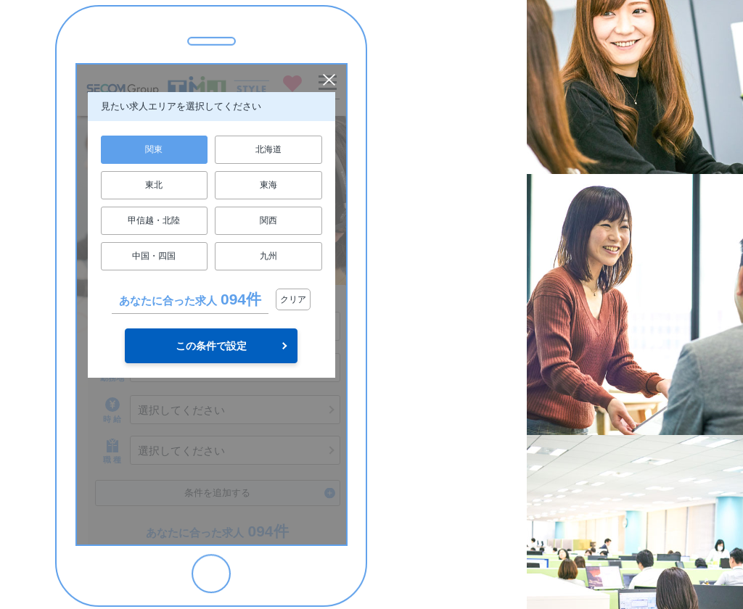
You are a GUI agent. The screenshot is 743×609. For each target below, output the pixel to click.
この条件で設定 (211, 346)
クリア (293, 299)
